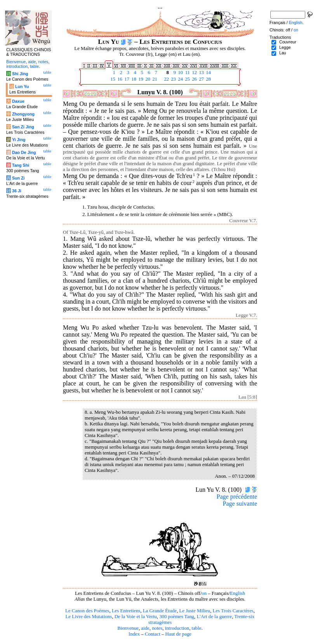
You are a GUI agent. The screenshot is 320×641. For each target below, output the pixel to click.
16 (119, 79)
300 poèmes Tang (176, 616)
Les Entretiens (126, 610)
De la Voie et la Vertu (136, 616)
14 (208, 72)
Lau (282, 52)
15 (112, 79)
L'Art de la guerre (214, 616)
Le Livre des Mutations (88, 616)
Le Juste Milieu (194, 610)
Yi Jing (19, 139)
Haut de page (178, 634)
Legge (285, 47)
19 (140, 79)
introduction (177, 628)
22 (166, 79)
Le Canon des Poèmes (87, 610)
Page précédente (237, 496)
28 (208, 79)
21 (154, 79)
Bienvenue (128, 628)
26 (194, 79)
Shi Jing (20, 73)
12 (194, 72)
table (197, 628)
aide (145, 628)
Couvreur (287, 42)
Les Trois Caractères (233, 610)
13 (201, 72)
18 (133, 79)
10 (180, 72)
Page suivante (240, 503)
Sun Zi (18, 178)
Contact (152, 634)
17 (126, 79)
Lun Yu (22, 86)
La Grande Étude (160, 610)
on (204, 593)
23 (173, 79)
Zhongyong (23, 114)
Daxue (18, 101)
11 (187, 72)
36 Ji (16, 190)
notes (157, 628)
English (237, 593)
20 (147, 79)
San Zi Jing (23, 126)
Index (134, 634)
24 (180, 79)
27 (201, 79)
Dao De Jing (24, 152)
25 (187, 79)
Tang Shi (20, 165)
